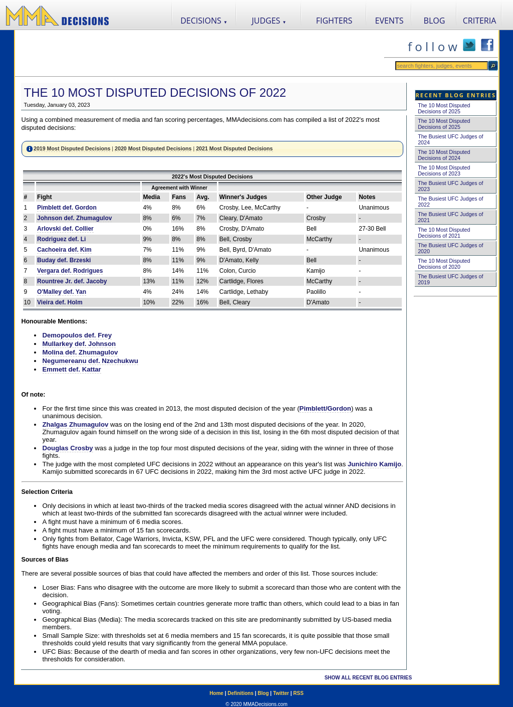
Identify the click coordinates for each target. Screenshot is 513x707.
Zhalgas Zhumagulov (76, 424)
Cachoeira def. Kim (64, 249)
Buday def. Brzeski (64, 260)
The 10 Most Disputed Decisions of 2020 (444, 264)
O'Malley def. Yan (61, 291)
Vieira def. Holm (59, 302)
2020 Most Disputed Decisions (153, 148)
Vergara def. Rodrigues (70, 270)
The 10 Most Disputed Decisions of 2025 (444, 108)
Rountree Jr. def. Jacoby (72, 281)
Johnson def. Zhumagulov (74, 218)
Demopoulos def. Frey (77, 335)
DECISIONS (203, 20)
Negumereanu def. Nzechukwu (90, 361)
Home (216, 693)
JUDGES (269, 20)
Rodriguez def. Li (61, 239)
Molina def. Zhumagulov (80, 352)
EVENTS (389, 20)
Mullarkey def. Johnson (79, 343)
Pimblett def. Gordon (67, 207)
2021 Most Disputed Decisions (234, 148)
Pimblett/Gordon (325, 408)
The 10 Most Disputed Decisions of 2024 (444, 155)
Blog (263, 693)
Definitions (240, 693)
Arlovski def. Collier (65, 228)
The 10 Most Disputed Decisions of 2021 (444, 233)
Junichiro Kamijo (374, 464)
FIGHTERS (334, 20)
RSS (298, 693)
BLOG (434, 20)
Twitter (281, 693)
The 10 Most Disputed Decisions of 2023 (444, 170)
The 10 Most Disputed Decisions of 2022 (155, 92)
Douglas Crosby (68, 448)
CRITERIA (479, 20)
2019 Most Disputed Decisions (72, 148)
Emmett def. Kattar (72, 369)
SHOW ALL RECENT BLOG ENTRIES (368, 677)
